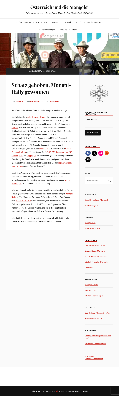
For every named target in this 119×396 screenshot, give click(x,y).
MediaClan (43, 149)
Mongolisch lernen (92, 228)
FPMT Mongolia (91, 205)
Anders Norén (82, 391)
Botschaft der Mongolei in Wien (97, 313)
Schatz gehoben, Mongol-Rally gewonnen (41, 88)
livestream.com (62, 152)
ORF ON (51, 152)
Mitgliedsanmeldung (95, 22)
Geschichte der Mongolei (95, 245)
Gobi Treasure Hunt (36, 117)
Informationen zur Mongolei (96, 256)
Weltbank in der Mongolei (95, 344)
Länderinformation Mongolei (96, 262)
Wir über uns (41, 22)
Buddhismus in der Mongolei (96, 200)
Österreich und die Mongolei (59, 7)
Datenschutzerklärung (94, 359)
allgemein (54, 101)
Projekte (63, 29)
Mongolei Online (91, 284)
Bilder (74, 29)
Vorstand (67, 22)
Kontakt (79, 22)
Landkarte (89, 267)
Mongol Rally (90, 222)
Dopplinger (31, 156)
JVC (21, 156)
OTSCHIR (19, 101)
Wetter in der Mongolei (94, 296)
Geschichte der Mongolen (95, 251)
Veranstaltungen (48, 29)
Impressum (89, 356)
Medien (15, 127)
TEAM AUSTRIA (23, 201)
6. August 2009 (37, 101)
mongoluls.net (90, 290)
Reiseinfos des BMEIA (93, 318)
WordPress (50, 391)
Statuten (55, 22)
